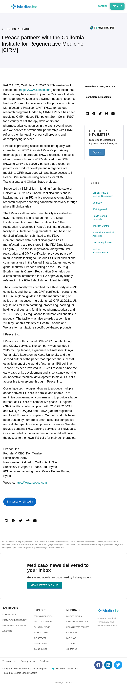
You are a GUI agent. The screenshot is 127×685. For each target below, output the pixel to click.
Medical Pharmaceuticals (101, 251)
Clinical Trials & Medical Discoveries (102, 194)
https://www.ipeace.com (35, 89)
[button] (6, 520)
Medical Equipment (102, 242)
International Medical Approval (103, 234)
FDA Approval (99, 209)
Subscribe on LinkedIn (20, 501)
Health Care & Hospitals (98, 97)
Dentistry (97, 202)
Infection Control (100, 226)
